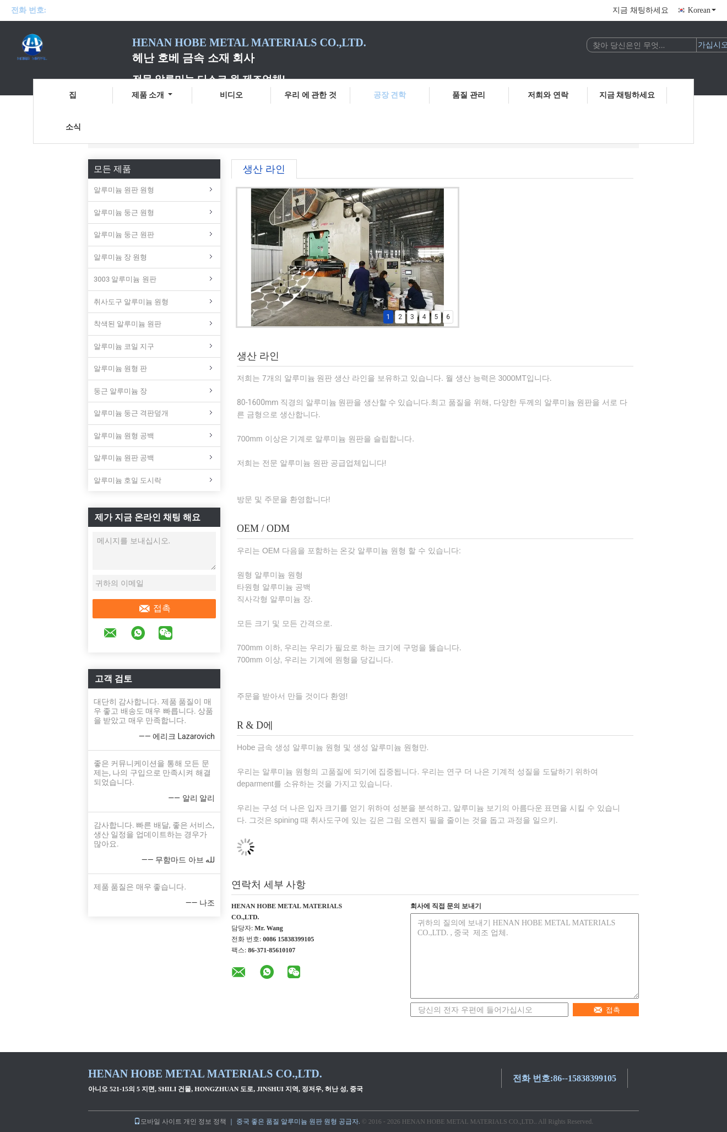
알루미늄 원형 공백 (124, 436)
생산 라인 (264, 169)
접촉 (154, 608)
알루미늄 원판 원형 (124, 190)
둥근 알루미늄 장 (120, 391)
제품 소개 (152, 95)
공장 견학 (389, 95)
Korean (702, 10)
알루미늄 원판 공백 (124, 458)
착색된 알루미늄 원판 (127, 324)
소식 (73, 127)
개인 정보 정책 (204, 1121)
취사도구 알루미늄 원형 (131, 302)
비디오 (231, 95)
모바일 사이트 (158, 1121)
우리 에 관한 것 (310, 95)
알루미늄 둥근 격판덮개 (131, 413)
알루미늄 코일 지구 (124, 346)
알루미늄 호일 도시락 (127, 480)
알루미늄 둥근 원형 (124, 212)
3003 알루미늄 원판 (125, 279)
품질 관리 (468, 95)
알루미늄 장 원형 (120, 257)
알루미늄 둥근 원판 (124, 234)
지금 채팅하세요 (640, 10)
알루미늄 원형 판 (120, 368)
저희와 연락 (548, 95)
